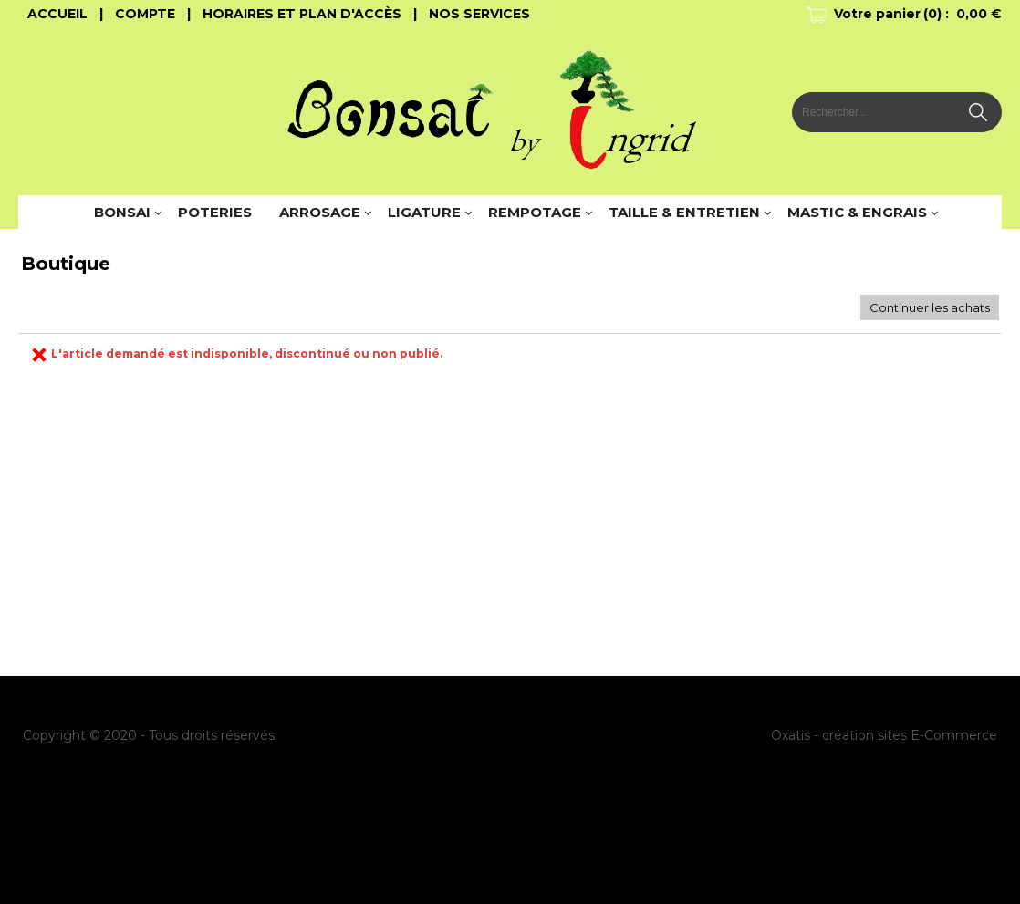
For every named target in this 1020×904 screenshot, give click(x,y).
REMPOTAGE (534, 212)
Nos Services (479, 13)
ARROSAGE (319, 212)
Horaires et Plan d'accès (302, 13)
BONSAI (122, 212)
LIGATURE (424, 212)
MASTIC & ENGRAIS (857, 212)
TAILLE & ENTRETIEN (684, 212)
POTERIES (215, 212)
